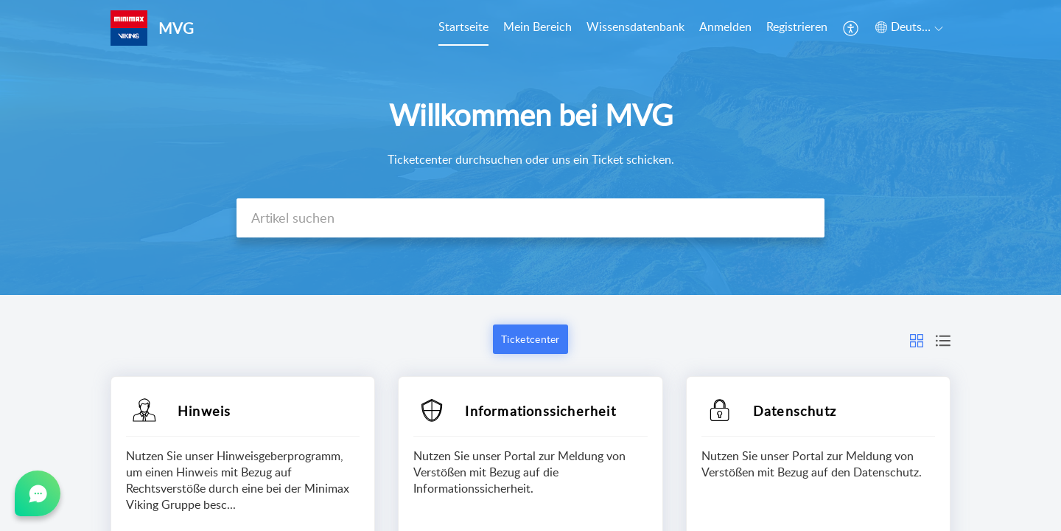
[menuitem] (463, 28)
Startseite (463, 26)
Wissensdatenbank (635, 26)
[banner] (530, 147)
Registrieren (796, 26)
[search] (530, 217)
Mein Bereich (537, 26)
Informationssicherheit (540, 411)
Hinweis (204, 411)
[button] (851, 28)
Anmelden (725, 26)
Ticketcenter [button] (530, 339)
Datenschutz (794, 411)
